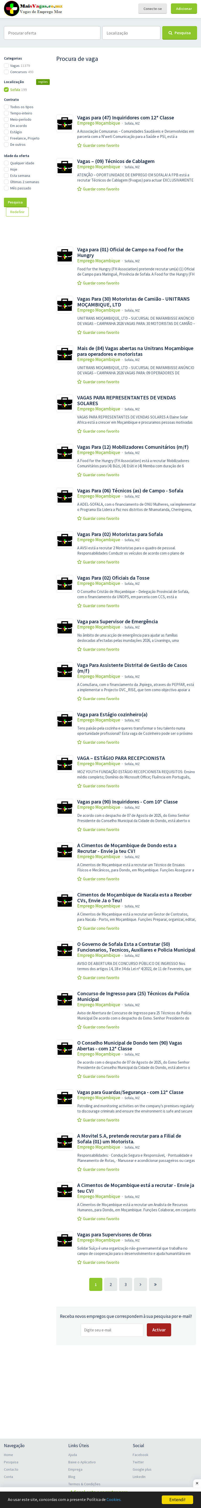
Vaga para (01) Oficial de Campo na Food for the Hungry (130, 252)
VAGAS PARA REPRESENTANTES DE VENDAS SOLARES (126, 400)
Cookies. (119, 1500)
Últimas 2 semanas (24, 181)
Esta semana (20, 175)
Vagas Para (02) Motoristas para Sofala (120, 534)
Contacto (11, 1469)
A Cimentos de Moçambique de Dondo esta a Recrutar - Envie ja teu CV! (126, 848)
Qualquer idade (22, 163)
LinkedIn (139, 1476)
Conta (8, 1476)
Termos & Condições (84, 1484)
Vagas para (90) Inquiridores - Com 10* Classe (127, 802)
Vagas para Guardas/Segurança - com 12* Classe (130, 1092)
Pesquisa (15, 202)
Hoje (13, 169)
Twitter (138, 1462)
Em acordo (18, 125)
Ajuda (72, 1454)
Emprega (75, 1469)
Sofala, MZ (132, 123)
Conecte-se (152, 8)
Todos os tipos (22, 106)
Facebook (140, 1454)
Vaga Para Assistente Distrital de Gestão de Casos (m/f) (132, 668)
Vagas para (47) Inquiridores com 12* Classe (125, 117)
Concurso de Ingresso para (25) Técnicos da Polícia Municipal (133, 996)
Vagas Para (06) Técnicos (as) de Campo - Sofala (130, 490)
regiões (43, 82)
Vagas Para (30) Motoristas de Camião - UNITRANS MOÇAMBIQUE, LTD (133, 301)
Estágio (16, 132)
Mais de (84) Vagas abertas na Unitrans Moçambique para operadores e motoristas (135, 351)
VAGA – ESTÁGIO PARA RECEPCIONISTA (121, 758)
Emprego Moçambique (98, 123)
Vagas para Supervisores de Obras (114, 1234)
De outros (18, 144)
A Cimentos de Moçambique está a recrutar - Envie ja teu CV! (135, 1188)
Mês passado (20, 188)
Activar (159, 1330)
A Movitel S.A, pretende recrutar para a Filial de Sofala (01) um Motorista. (129, 1138)
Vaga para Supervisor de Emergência (117, 621)
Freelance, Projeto (25, 138)
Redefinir (17, 211)
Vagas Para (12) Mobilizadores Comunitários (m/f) (133, 447)
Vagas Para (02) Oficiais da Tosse (113, 578)
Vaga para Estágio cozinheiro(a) (112, 714)
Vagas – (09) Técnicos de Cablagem (116, 161)
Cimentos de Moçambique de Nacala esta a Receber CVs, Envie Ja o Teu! (134, 897)
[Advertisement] (30, 308)
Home (8, 1454)
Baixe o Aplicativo (82, 1462)
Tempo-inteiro (21, 113)
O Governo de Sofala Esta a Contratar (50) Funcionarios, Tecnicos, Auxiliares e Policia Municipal (136, 947)
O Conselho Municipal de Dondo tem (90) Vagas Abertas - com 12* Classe (129, 1045)
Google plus (142, 1469)
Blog (71, 1476)
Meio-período (20, 119)
